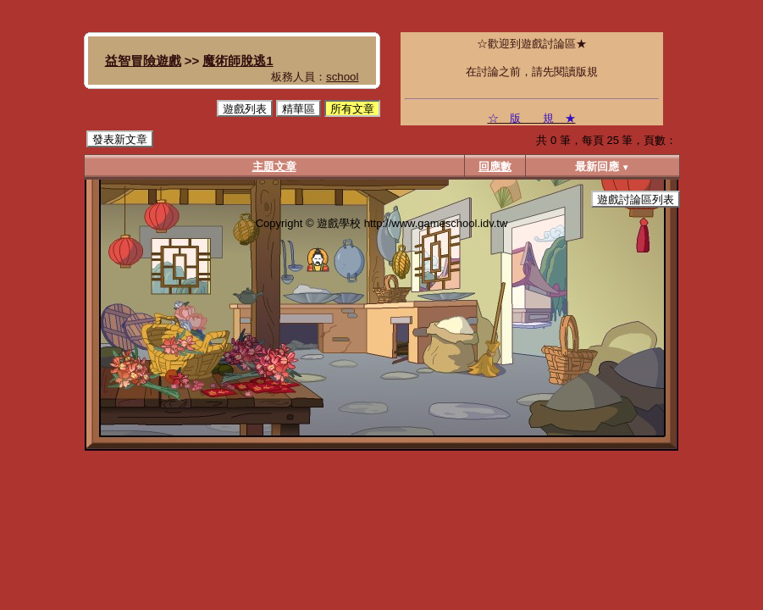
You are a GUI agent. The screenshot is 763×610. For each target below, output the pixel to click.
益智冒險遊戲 (143, 60)
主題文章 (274, 166)
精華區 (298, 109)
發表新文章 (119, 139)
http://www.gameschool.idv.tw (436, 223)
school (342, 76)
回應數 (494, 166)
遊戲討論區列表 (635, 199)
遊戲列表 (245, 109)
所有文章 (352, 109)
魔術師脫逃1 (237, 60)
